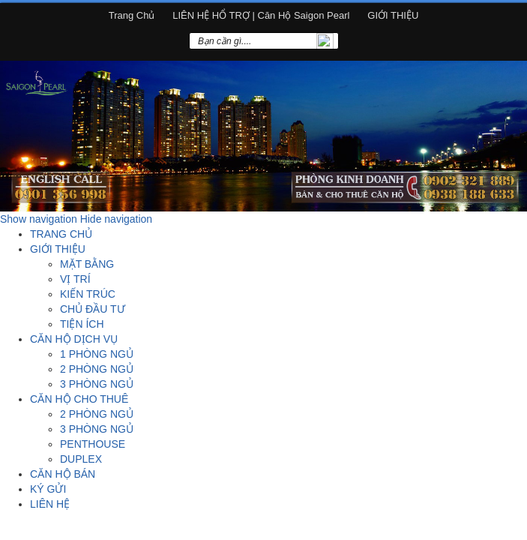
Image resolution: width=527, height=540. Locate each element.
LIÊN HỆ (50, 504)
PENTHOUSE (92, 444)
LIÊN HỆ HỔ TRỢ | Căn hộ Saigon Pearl (260, 15)
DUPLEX (81, 459)
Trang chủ (132, 15)
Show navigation (38, 219)
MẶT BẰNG (87, 264)
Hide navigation (116, 219)
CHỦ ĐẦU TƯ (92, 309)
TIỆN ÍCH (82, 324)
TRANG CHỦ (61, 234)
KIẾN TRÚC (87, 294)
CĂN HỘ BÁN (62, 474)
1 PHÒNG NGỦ (96, 354)
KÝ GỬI (48, 489)
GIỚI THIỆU (392, 15)
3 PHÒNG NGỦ (96, 384)
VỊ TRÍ (75, 279)
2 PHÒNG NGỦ (96, 369)
